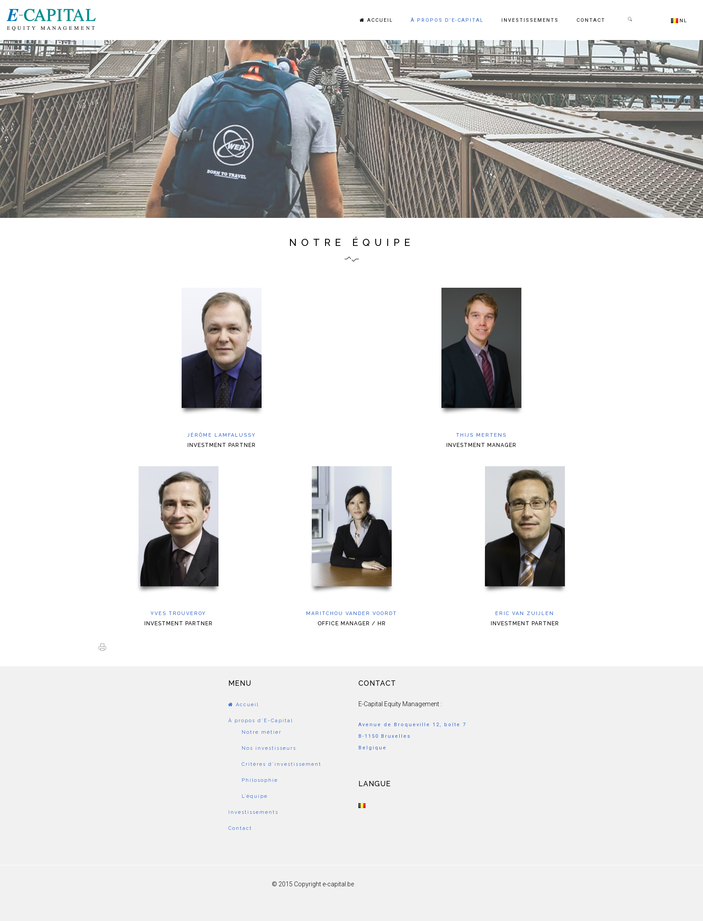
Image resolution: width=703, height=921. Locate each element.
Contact (590, 20)
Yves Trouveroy (178, 613)
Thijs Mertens (481, 435)
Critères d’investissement (282, 764)
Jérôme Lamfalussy (221, 435)
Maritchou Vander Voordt (351, 613)
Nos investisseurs (269, 748)
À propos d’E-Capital (447, 20)
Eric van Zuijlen (524, 613)
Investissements (530, 20)
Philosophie (260, 780)
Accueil (376, 20)
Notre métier (262, 732)
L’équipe (255, 796)
